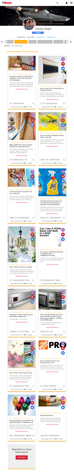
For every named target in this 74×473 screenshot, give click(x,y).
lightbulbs (28, 435)
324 (22, 107)
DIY (11, 103)
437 (52, 221)
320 (52, 107)
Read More (21, 457)
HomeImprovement (18, 103)
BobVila (43, 159)
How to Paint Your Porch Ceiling (21, 267)
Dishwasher (13, 331)
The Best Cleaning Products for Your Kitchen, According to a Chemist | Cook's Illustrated (51, 202)
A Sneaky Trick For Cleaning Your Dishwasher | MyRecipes (21, 315)
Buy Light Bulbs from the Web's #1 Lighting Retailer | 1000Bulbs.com (22, 421)
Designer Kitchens (46, 415)
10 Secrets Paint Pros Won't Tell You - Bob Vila (21, 192)
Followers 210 (40, 37)
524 (52, 163)
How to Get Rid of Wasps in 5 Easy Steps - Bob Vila (52, 136)
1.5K (22, 389)
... (33, 103)
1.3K (22, 335)
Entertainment (58, 42)
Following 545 (51, 37)
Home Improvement (21, 42)
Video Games (8, 42)
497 (22, 283)
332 (22, 221)
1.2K (52, 335)
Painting (27, 280)
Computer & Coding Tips (45, 42)
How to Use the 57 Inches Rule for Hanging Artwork (52, 89)
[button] (57, 3)
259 (22, 163)
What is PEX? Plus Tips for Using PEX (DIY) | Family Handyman (21, 145)
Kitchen (27, 331)
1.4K (53, 439)
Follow (37, 33)
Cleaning (43, 217)
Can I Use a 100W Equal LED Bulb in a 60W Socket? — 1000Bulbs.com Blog (51, 253)
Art (41, 103)
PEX (26, 159)
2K (52, 389)
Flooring (46, 386)
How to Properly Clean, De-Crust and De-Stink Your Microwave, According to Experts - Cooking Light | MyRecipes (51, 317)
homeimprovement (19, 435)
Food (22, 331)
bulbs (11, 435)
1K (52, 283)
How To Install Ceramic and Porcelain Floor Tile (49, 362)
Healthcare (32, 42)
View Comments (22, 89)
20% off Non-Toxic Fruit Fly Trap (21, 373)
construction (44, 435)
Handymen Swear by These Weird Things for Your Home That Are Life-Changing (21, 78)
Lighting (58, 280)
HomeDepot (52, 386)
